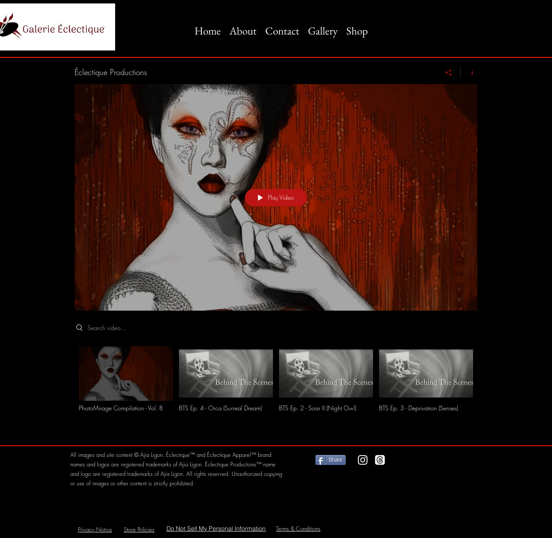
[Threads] (379, 459)
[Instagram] (362, 459)
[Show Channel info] (469, 72)
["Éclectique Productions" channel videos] (276, 389)
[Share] (449, 72)
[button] (323, 26)
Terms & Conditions (298, 528)
